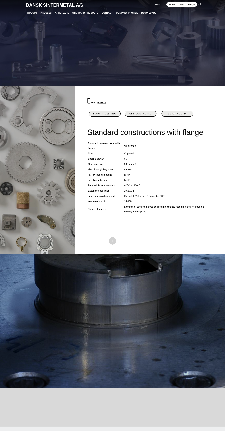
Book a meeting (106, 111)
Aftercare (54, 13)
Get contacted (142, 111)
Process (41, 13)
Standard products (72, 13)
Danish (181, 4)
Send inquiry (179, 111)
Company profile (106, 13)
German (172, 4)
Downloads (124, 13)
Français (191, 4)
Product (29, 13)
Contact (90, 13)
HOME (157, 4)
